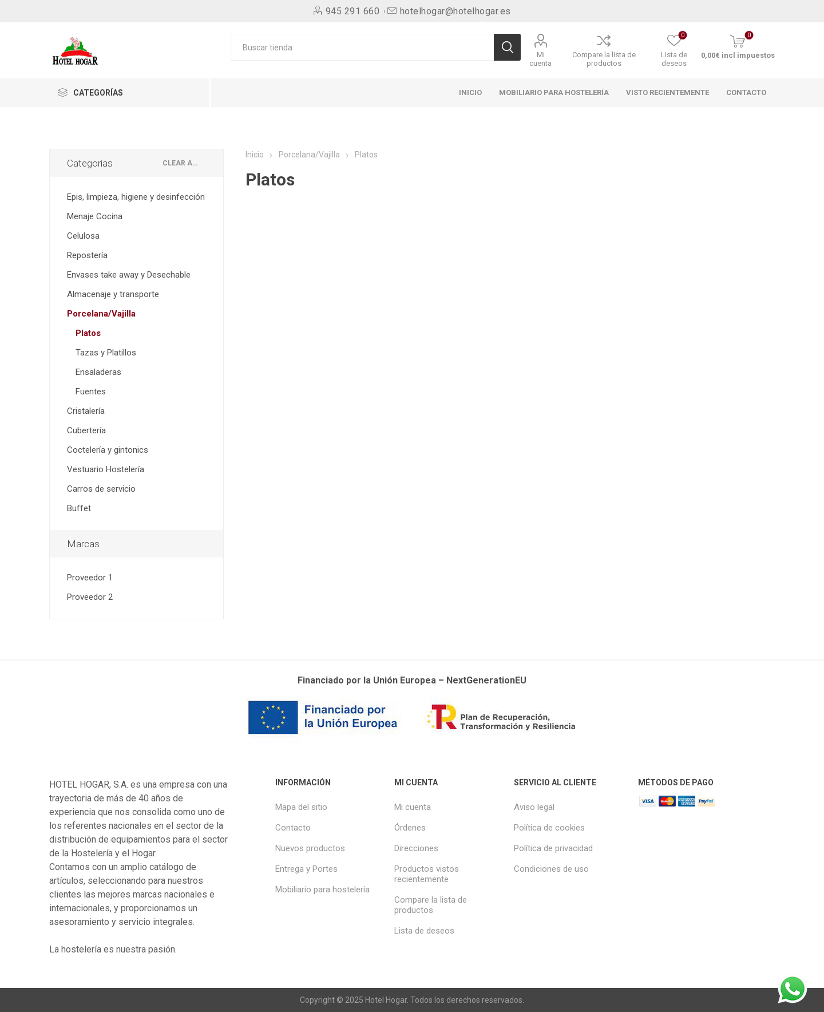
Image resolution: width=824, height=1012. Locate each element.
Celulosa (83, 236)
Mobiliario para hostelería (322, 889)
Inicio (254, 154)
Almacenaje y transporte (113, 294)
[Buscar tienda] (362, 47)
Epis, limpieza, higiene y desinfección (136, 197)
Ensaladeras (98, 372)
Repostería (87, 255)
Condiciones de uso (551, 869)
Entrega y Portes (306, 869)
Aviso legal (534, 807)
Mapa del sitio (301, 807)
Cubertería (86, 430)
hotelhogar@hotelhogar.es (455, 11)
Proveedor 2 (90, 597)
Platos (88, 333)
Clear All (181, 163)
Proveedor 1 (90, 577)
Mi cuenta (540, 59)
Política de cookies (549, 828)
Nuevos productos (310, 848)
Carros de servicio (101, 489)
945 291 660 (353, 11)
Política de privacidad (553, 848)
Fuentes (91, 391)
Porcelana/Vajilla (101, 314)
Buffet (79, 508)
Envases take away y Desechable (129, 275)
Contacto (293, 828)
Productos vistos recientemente (426, 874)
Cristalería (86, 411)
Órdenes (410, 828)
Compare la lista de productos (604, 59)
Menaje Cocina (94, 216)
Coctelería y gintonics (107, 450)
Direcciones (416, 848)
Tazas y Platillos (106, 352)
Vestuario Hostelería (105, 469)
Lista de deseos (424, 931)
